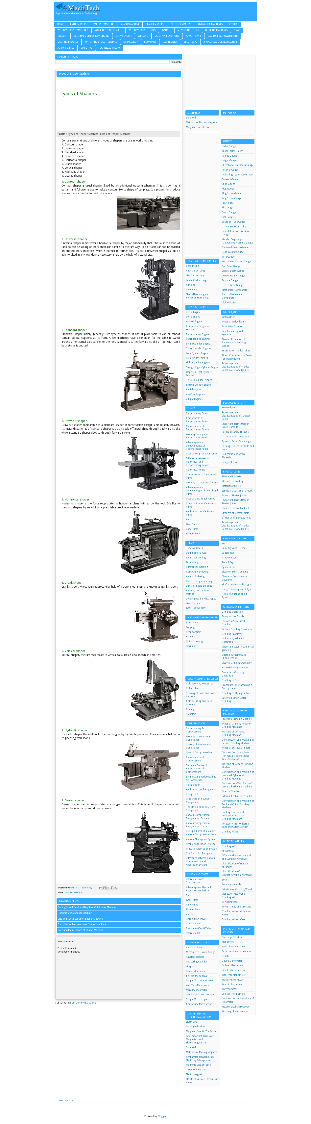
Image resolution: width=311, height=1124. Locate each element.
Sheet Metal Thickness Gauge (237, 165)
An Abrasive (228, 851)
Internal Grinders (231, 791)
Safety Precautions (167, 36)
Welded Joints (229, 317)
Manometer (228, 941)
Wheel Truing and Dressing (236, 906)
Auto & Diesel (66, 47)
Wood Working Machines (73, 30)
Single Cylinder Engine (198, 343)
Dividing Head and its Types (201, 598)
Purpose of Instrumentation (237, 951)
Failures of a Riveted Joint (235, 508)
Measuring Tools (188, 30)
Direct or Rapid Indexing (199, 585)
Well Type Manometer (198, 985)
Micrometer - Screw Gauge (200, 952)
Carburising (192, 266)
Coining (190, 709)
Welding (143, 36)
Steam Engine (123, 36)
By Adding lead (230, 902)
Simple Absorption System (200, 844)
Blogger (162, 1116)
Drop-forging (193, 632)
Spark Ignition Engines (198, 339)
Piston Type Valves (196, 919)
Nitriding (190, 285)
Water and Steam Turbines (101, 41)
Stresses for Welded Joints (236, 350)
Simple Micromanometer (199, 980)
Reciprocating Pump (197, 413)
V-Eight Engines (194, 399)
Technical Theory (109, 47)
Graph (189, 966)
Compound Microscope (199, 1004)
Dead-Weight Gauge (232, 252)
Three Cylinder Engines (198, 348)
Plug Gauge (228, 188)
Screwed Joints (230, 407)
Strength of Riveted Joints (235, 513)
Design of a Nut (230, 462)
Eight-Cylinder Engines (198, 362)
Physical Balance (195, 957)
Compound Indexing (197, 571)
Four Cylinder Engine (197, 353)
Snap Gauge (228, 184)
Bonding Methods (231, 884)
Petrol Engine (193, 312)
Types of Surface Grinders (236, 747)
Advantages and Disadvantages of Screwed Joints (236, 416)
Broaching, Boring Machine (220, 41)
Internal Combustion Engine (91, 36)
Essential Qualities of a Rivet (237, 490)
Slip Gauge (227, 203)
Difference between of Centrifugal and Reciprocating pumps (197, 462)
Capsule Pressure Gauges (236, 247)
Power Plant (193, 36)
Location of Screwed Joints (236, 436)
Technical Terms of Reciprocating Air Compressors (196, 769)
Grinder (62, 36)
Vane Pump (192, 529)
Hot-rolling (192, 622)
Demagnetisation (195, 1026)
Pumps (190, 519)
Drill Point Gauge (231, 266)
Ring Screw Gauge (231, 198)
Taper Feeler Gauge (232, 151)
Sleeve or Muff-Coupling (235, 571)
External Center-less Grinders (237, 796)
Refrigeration (193, 784)
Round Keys (228, 562)
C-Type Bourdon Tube (234, 226)
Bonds (225, 879)
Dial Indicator (229, 302)
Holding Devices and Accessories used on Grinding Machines (233, 815)
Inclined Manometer (197, 975)
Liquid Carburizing (196, 280)
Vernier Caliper (194, 947)
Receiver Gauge (230, 169)
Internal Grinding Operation (237, 662)
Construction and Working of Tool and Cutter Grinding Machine (238, 804)
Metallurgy (130, 41)
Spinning (191, 714)
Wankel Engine (194, 321)
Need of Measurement (234, 946)
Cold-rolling (192, 688)
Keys (224, 543)
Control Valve (193, 923)
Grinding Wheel (230, 846)
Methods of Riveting (232, 481)
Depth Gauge (229, 212)
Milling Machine (104, 24)
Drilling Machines (216, 30)
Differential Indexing (197, 567)
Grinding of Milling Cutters (236, 693)
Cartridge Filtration (232, 937)
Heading (190, 636)
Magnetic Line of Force (198, 127)
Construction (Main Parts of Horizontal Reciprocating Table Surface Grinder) (237, 756)
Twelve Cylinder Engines (199, 380)
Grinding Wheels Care (233, 919)
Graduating (192, 562)
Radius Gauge (229, 155)
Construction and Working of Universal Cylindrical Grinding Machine (238, 775)
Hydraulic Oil (193, 933)
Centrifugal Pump (195, 469)
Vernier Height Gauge (233, 275)
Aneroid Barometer (232, 984)
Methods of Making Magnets (201, 122)
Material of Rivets (231, 486)
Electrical (190, 41)
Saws (237, 30)
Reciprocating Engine (197, 334)
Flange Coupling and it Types (237, 589)
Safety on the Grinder (233, 616)
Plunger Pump (193, 533)
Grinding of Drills (231, 680)
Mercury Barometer (196, 990)
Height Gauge (229, 160)
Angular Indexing (195, 576)
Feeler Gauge (229, 146)
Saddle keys (228, 552)
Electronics (170, 41)
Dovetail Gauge (230, 179)
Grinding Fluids (230, 831)
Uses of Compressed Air (199, 752)
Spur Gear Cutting (196, 557)
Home (60, 24)
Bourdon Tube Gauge (233, 221)
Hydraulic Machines (210, 24)
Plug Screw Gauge (231, 193)
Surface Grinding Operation (237, 629)
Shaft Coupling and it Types (237, 584)
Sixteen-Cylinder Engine (198, 384)
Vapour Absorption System (201, 839)
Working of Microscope (235, 1011)
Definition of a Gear (196, 552)
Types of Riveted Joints (234, 495)
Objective (86, 47)
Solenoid (191, 117)
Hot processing (194, 641)
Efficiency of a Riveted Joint (236, 517)
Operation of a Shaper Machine (75, 913)
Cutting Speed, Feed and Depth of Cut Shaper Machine (87, 907)
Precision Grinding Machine (237, 719)
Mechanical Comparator (235, 290)
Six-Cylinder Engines (197, 358)
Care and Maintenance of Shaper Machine (80, 930)
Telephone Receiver (196, 1069)
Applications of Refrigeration (201, 789)
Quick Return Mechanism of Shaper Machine (82, 924)
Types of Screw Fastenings (236, 441)
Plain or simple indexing (199, 581)
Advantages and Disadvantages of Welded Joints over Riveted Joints (235, 366)
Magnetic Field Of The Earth (201, 1031)
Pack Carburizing (195, 270)
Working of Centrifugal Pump (202, 482)
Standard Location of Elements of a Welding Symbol (234, 342)
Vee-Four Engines (195, 394)
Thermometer (229, 989)
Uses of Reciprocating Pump (201, 453)
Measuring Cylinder (196, 961)
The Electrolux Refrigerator (200, 853)
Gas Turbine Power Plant (222, 36)
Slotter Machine (181, 24)
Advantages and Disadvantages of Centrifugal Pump (202, 491)
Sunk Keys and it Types (234, 548)
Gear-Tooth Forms (196, 608)
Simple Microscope (196, 999)
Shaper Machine (129, 24)
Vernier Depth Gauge (233, 270)
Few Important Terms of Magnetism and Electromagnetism (199, 1039)
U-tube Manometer (196, 971)
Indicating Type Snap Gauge (237, 174)
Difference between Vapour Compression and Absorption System (200, 861)
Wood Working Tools (142, 30)
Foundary (150, 41)
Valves (189, 914)
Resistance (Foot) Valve (198, 928)
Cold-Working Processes (199, 683)
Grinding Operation (232, 611)
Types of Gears (194, 548)
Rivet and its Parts (231, 476)
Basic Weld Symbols (233, 326)
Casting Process (68, 41)
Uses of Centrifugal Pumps (200, 498)
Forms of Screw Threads (235, 431)
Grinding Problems (232, 634)
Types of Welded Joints (234, 321)
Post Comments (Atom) (83, 1002)
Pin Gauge (227, 207)
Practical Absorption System (201, 848)
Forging (190, 627)
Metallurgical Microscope (200, 994)
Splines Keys (228, 567)
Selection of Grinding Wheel (237, 889)
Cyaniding (191, 289)
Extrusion (191, 646)
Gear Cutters (193, 603)
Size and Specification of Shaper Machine (80, 918)
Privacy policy (65, 1100)
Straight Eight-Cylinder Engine (202, 367)
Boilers (233, 24)
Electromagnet (194, 1074)
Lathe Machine (79, 24)
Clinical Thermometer (234, 993)
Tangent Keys (229, 557)
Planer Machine (155, 24)
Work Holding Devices (108, 30)
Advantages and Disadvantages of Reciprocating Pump (197, 445)
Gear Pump (192, 524)
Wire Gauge (228, 256)
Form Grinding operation (235, 667)
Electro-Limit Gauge (232, 285)
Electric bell (192, 1021)
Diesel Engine (193, 316)
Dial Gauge (228, 217)
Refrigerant (192, 794)
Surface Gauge (230, 280)
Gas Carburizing (195, 275)
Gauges (166, 30)
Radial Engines (194, 389)
